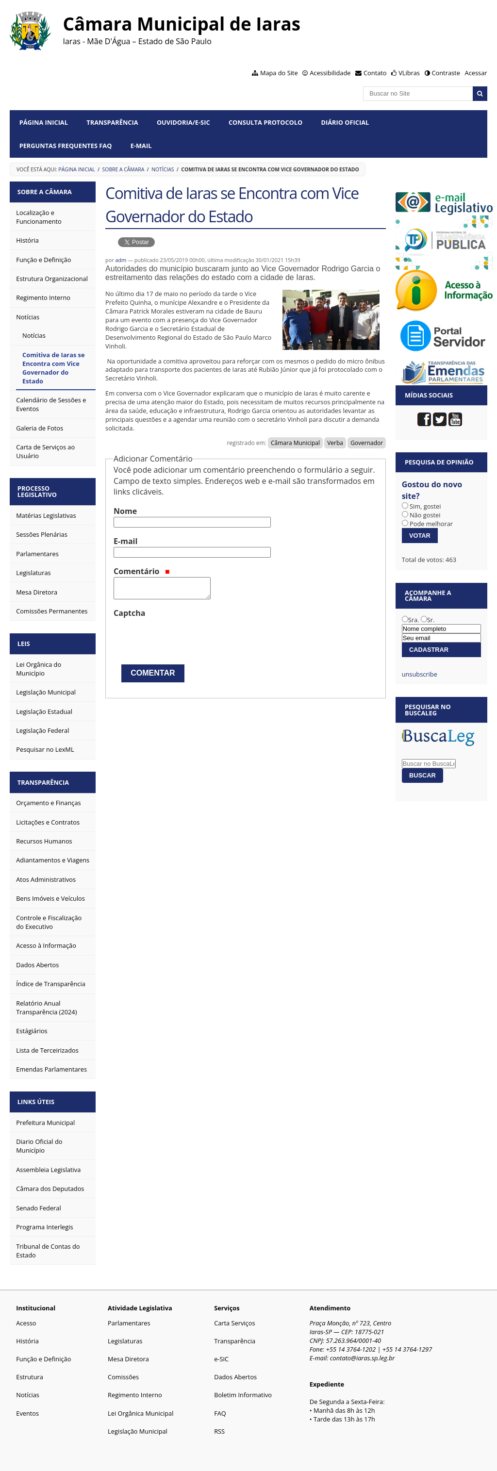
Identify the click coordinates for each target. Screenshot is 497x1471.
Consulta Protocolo (265, 122)
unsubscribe (419, 674)
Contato (375, 72)
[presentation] (187, 638)
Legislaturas (125, 1333)
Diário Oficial (345, 122)
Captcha (129, 613)
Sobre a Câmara (123, 169)
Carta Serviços (234, 1315)
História (27, 1333)
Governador (366, 443)
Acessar (476, 72)
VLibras (409, 72)
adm (121, 260)
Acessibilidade (330, 72)
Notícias (162, 169)
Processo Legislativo (39, 489)
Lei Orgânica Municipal (140, 1405)
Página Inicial (43, 122)
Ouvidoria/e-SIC (183, 122)
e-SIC (221, 1351)
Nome (125, 511)
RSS (219, 1423)
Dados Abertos (235, 1369)
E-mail (141, 145)
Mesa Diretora (128, 1351)
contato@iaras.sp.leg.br (362, 1350)
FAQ (220, 1405)
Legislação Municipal (137, 1423)
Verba (335, 443)
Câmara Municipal (295, 443)
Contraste (445, 72)
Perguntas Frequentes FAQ (65, 145)
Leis (25, 639)
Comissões (123, 1369)
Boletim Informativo (243, 1387)
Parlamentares (129, 1315)
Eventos (27, 1405)
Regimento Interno (135, 1387)
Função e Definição (43, 1351)
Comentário (142, 571)
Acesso (26, 1315)
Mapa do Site (279, 72)
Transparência (112, 122)
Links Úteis (37, 1095)
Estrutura (29, 1369)
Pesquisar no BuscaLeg (428, 709)
